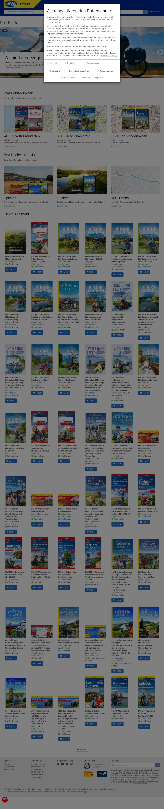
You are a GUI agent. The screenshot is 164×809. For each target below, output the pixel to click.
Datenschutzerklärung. (109, 56)
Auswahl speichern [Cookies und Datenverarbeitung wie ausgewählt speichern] (106, 71)
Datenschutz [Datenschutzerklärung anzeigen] (85, 78)
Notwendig (54, 63)
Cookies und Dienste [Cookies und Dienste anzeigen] (68, 78)
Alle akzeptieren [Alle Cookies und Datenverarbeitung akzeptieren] (54, 71)
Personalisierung (93, 63)
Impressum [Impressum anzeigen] (99, 78)
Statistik (71, 63)
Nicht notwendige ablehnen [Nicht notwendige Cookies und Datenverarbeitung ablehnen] (79, 71)
